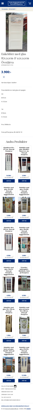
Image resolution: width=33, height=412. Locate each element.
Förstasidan (5, 9)
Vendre (28, 408)
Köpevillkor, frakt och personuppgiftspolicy (15, 406)
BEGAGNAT (12, 9)
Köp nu (9, 181)
